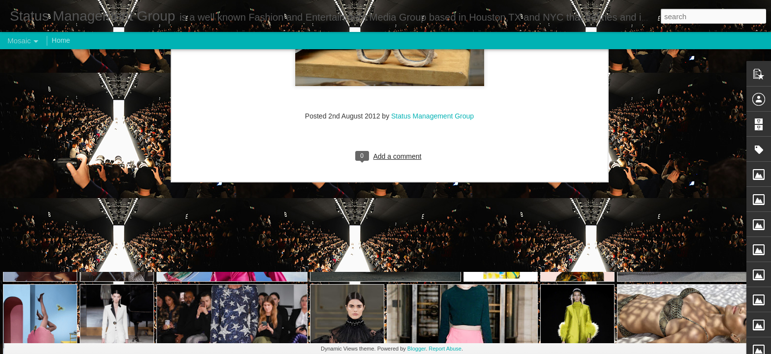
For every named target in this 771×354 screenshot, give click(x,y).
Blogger (416, 349)
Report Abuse (445, 349)
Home (61, 40)
